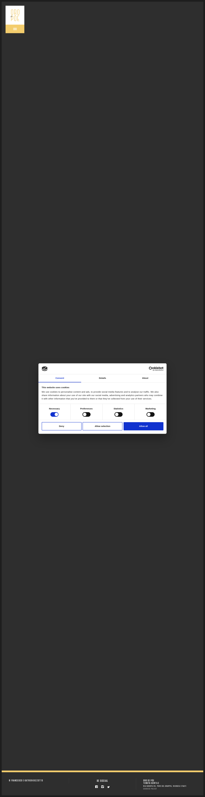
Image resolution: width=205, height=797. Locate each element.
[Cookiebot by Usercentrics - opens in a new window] (151, 369)
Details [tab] (102, 378)
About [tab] (145, 378)
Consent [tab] (60, 378)
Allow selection (102, 426)
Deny (61, 426)
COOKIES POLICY (150, 789)
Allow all (143, 426)
